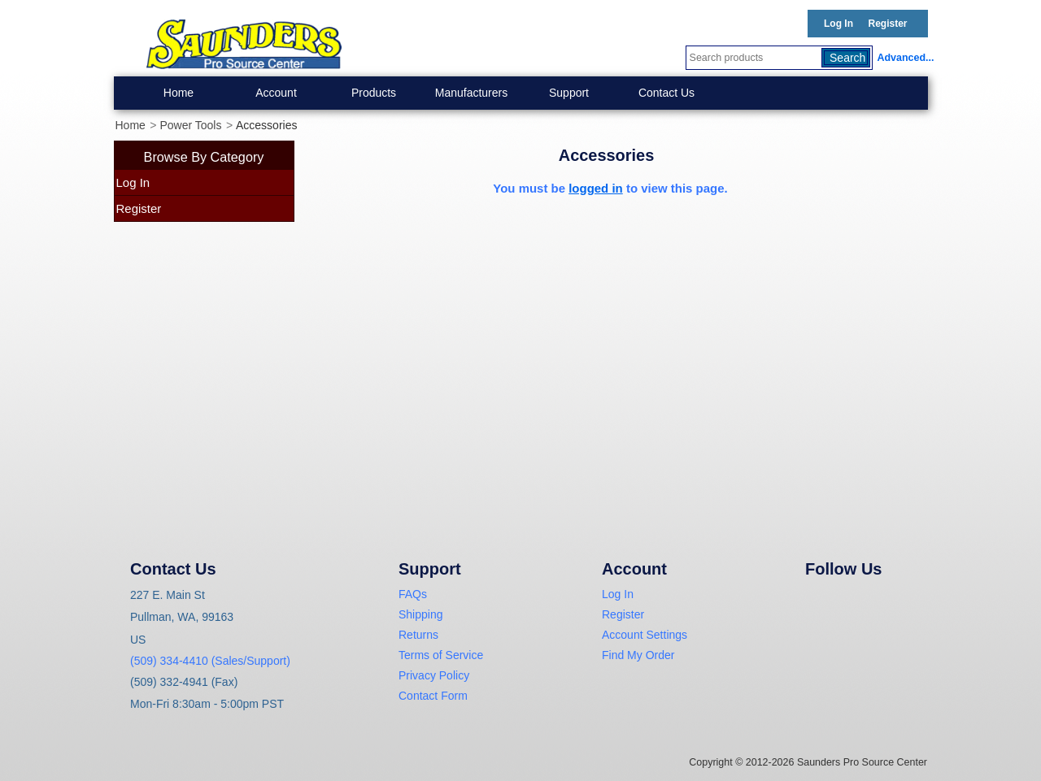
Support (569, 92)
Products (373, 92)
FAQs (413, 594)
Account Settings (644, 634)
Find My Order (638, 655)
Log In (838, 23)
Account (276, 92)
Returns (418, 634)
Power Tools (190, 125)
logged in (595, 188)
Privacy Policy (434, 675)
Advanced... (903, 57)
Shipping (421, 614)
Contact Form (433, 695)
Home (178, 92)
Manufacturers (471, 92)
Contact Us (666, 92)
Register (887, 23)
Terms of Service (441, 655)
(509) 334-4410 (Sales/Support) (210, 660)
